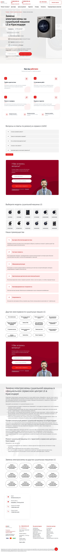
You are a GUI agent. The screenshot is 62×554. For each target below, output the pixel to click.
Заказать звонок (55, 2)
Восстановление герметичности (52, 317)
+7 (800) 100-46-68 (15, 512)
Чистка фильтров (12, 317)
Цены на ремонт (22, 7)
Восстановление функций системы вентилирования (39, 323)
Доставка (13, 7)
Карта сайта (22, 542)
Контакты (43, 7)
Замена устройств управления (53, 323)
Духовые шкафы (36, 535)
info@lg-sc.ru (24, 528)
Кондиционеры (36, 534)
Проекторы (35, 532)
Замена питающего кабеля (25, 330)
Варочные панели (37, 533)
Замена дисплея (39, 329)
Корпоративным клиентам (54, 7)
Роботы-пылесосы (37, 537)
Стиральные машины (37, 530)
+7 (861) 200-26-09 (15, 507)
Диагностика (49, 535)
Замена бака (25, 335)
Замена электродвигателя (12, 335)
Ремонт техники (5, 7)
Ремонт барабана (39, 335)
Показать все (9, 154)
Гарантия (30, 7)
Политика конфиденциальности (10, 531)
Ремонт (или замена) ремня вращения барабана (11, 323)
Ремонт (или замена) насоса (39, 317)
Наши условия (9, 532)
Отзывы (37, 7)
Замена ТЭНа (25, 322)
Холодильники (36, 529)
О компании (49, 528)
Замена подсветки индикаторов (53, 330)
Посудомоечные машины (38, 538)
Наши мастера (50, 532)
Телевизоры (35, 528)
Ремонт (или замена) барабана (25, 317)
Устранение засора (12, 329)
